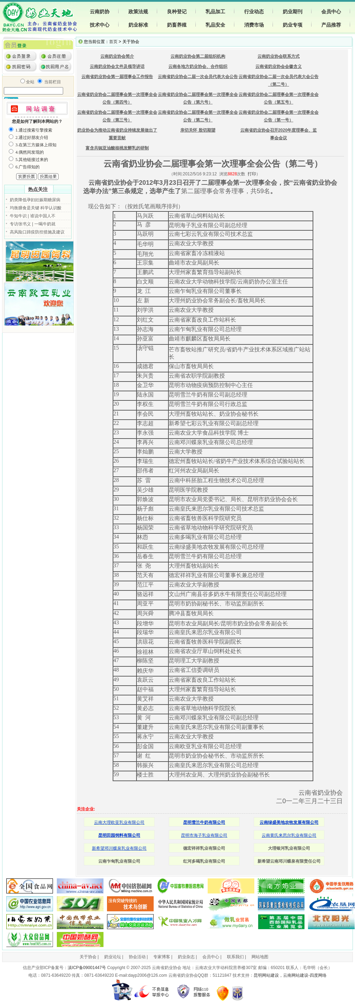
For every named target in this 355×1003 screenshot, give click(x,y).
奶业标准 (138, 25)
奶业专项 (292, 25)
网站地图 (260, 956)
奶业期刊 (292, 11)
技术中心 (99, 25)
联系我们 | (236, 956)
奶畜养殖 (177, 25)
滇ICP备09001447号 (87, 967)
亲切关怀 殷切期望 (197, 130)
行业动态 (254, 11)
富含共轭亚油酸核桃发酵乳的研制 (117, 148)
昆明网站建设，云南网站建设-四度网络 (290, 975)
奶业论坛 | (113, 956)
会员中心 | (211, 956)
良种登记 (177, 11)
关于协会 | (89, 956)
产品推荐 (331, 25)
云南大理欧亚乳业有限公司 (119, 822)
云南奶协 (99, 11)
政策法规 (138, 11)
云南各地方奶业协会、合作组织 (197, 66)
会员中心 (331, 11)
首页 (113, 41)
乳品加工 (215, 11)
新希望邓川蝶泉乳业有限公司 (119, 848)
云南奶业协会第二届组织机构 (197, 56)
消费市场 (254, 25)
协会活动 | (138, 956)
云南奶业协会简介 (117, 56)
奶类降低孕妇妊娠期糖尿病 (35, 199)
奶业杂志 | (187, 956)
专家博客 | (162, 956)
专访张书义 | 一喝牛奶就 (32, 224)
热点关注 (38, 189)
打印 (252, 173)
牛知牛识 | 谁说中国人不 (32, 215)
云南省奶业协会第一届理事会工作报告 (117, 76)
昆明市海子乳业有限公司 (204, 835)
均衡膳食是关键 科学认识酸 (35, 207)
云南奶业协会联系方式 (278, 56)
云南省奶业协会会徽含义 (278, 66)
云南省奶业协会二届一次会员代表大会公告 (198, 76)
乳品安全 (215, 25)
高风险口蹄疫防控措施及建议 (37, 232)
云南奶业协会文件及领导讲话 (117, 66)
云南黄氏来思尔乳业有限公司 (289, 835)
